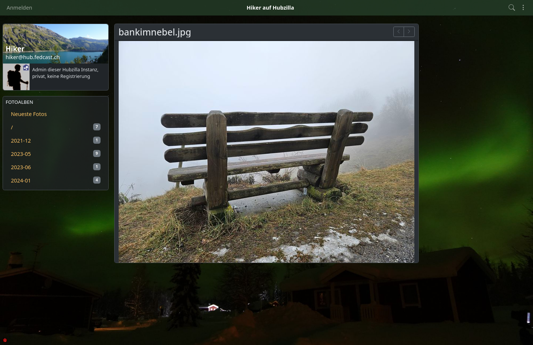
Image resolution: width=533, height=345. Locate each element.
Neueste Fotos (29, 113)
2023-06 (56, 167)
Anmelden (19, 7)
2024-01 (56, 180)
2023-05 (56, 153)
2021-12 (56, 140)
